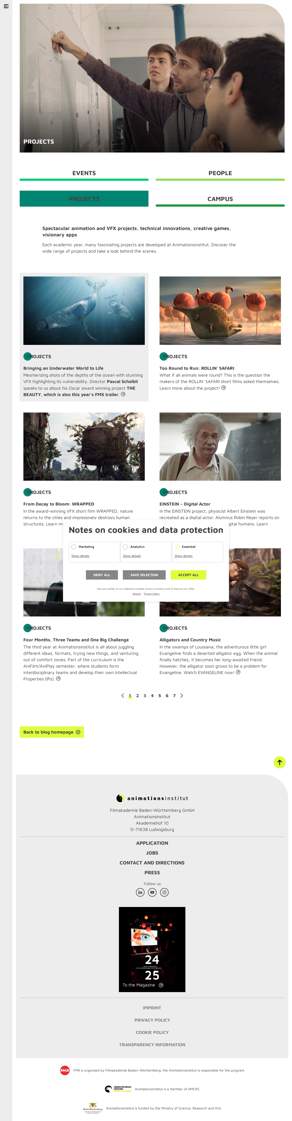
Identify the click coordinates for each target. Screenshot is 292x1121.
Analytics (137, 547)
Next (181, 695)
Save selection (144, 575)
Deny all (102, 575)
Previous (122, 695)
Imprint (137, 593)
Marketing (86, 547)
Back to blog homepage (48, 732)
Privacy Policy (152, 593)
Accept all (188, 575)
